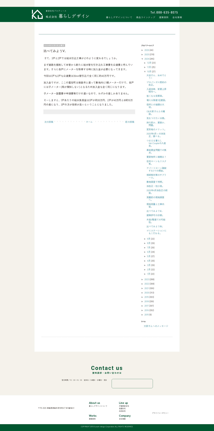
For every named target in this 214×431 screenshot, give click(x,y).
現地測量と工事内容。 (155, 205)
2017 (147, 305)
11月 (149, 67)
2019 (147, 296)
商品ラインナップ (145, 17)
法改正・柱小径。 (155, 186)
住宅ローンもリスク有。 (156, 162)
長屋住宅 (122, 408)
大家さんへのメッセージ (156, 326)
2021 (147, 288)
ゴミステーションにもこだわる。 (156, 232)
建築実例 (164, 17)
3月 (149, 265)
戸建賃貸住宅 (124, 406)
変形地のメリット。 (156, 129)
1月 (149, 273)
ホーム (89, 121)
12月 (149, 62)
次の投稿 (48, 121)
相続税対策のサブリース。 (156, 176)
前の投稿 (129, 121)
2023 (147, 279)
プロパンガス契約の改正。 (156, 83)
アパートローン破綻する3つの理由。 (156, 169)
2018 (147, 301)
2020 (147, 292)
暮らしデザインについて (119, 17)
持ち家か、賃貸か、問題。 (156, 124)
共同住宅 (122, 411)
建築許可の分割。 (155, 215)
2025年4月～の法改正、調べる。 (156, 135)
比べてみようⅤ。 (155, 210)
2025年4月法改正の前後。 (157, 191)
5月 (149, 256)
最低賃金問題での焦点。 (156, 151)
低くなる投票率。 (155, 95)
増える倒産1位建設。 (157, 100)
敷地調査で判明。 (155, 181)
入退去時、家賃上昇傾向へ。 (156, 90)
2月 (149, 269)
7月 (149, 247)
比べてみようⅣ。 (155, 226)
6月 (149, 251)
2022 (147, 283)
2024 (147, 58)
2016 (147, 310)
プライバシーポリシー (160, 413)
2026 (147, 50)
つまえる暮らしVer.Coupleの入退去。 (156, 143)
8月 (149, 243)
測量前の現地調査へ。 (155, 198)
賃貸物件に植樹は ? (156, 156)
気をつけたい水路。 (156, 118)
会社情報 (177, 17)
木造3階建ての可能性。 (156, 221)
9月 (149, 238)
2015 (147, 314)
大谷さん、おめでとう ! (156, 76)
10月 (149, 71)
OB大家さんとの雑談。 (156, 112)
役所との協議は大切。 (155, 106)
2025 (147, 54)
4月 (149, 260)
